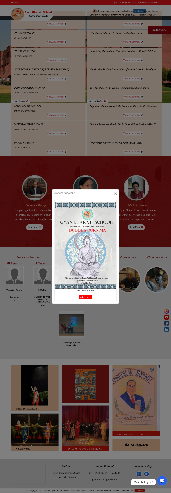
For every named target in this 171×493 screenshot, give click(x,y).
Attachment (85, 297)
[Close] (116, 193)
